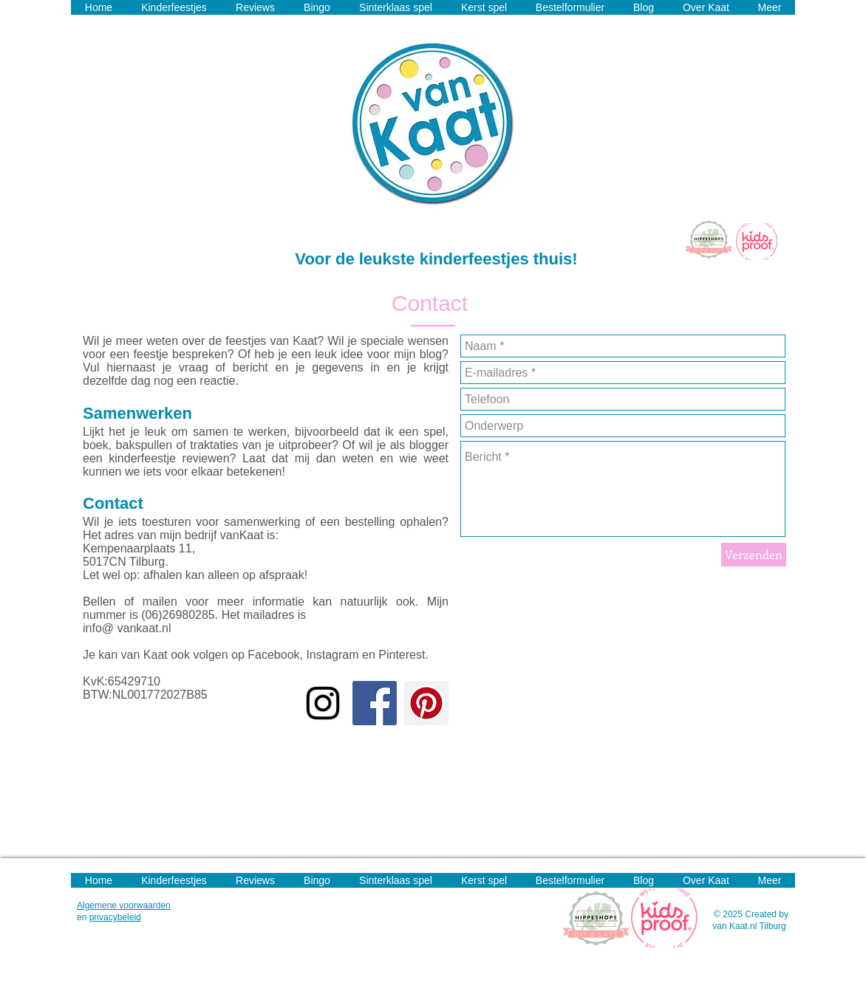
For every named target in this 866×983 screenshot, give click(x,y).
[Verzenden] (753, 554)
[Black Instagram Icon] (323, 703)
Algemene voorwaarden (124, 905)
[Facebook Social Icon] (374, 703)
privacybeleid (115, 917)
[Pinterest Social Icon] (426, 703)
